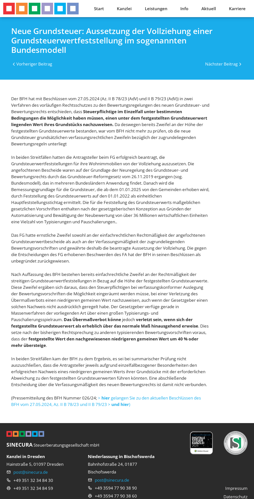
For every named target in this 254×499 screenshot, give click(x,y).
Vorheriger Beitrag (34, 64)
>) (119, 404)
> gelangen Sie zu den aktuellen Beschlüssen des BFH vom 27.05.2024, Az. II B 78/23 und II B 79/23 (106, 401)
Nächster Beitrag (221, 64)
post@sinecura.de (30, 472)
